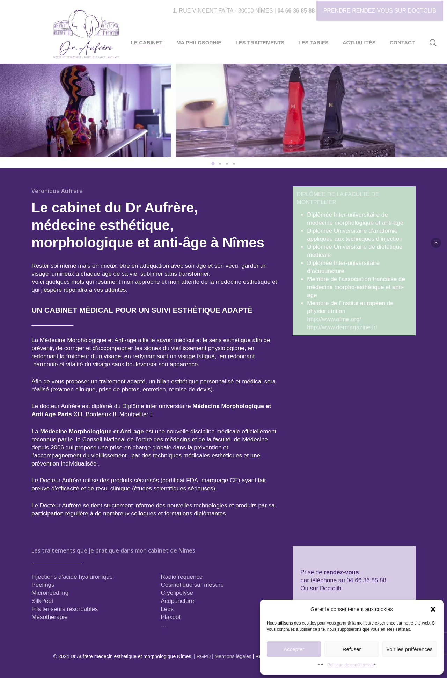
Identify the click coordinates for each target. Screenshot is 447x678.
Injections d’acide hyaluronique (72, 577)
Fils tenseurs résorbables (64, 609)
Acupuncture (177, 601)
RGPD (204, 656)
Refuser (352, 649)
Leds (167, 609)
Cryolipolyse (177, 593)
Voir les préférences (409, 649)
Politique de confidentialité (351, 665)
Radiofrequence (182, 577)
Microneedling (49, 593)
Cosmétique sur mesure (192, 585)
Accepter (294, 649)
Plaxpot (171, 617)
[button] (433, 609)
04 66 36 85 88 (296, 11)
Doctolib (330, 588)
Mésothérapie (49, 617)
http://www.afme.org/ (334, 319)
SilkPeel (42, 601)
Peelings (42, 585)
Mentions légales (233, 656)
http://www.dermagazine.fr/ (342, 327)
